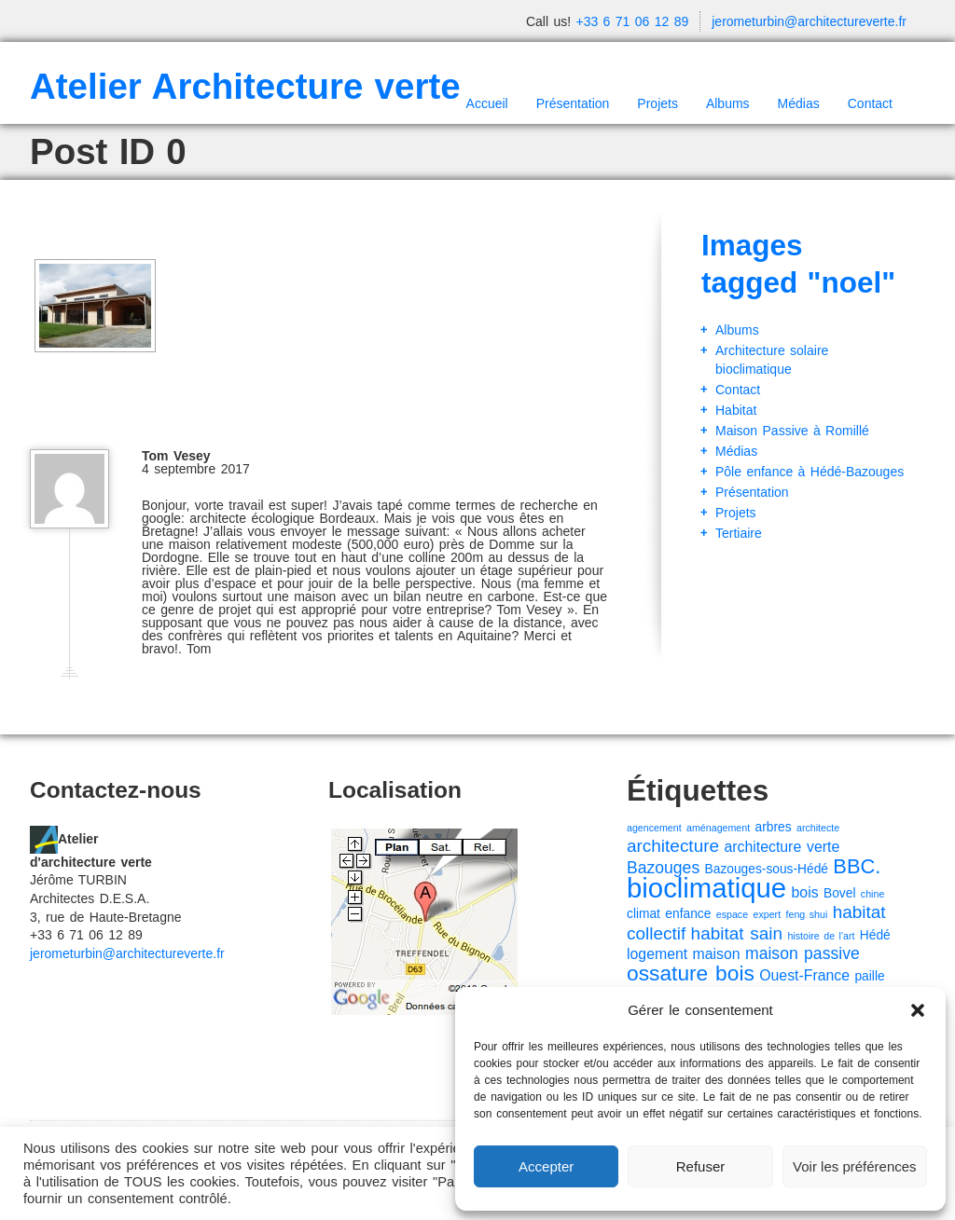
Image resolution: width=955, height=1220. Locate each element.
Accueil (487, 103)
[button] (917, 1010)
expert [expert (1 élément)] (768, 914)
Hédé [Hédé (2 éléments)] (875, 935)
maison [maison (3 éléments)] (716, 954)
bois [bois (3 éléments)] (805, 892)
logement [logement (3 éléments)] (657, 954)
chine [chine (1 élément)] (872, 893)
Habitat (735, 410)
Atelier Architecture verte (245, 86)
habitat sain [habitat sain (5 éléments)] (736, 933)
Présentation (573, 103)
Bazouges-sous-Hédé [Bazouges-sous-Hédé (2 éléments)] (766, 869)
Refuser (701, 1166)
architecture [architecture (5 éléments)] (673, 846)
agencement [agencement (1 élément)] (654, 827)
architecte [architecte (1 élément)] (817, 827)
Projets (657, 103)
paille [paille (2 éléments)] (869, 976)
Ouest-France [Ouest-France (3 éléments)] (804, 975)
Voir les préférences (855, 1166)
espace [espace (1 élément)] (732, 914)
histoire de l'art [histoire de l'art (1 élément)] (820, 935)
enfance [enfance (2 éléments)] (688, 914)
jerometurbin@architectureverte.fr (809, 21)
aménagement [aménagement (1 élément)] (718, 827)
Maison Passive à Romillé (792, 430)
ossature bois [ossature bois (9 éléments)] (690, 973)
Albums (728, 103)
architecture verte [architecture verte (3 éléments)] (781, 847)
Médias (799, 103)
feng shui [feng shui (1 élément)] (807, 914)
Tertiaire (738, 533)
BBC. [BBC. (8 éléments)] (856, 866)
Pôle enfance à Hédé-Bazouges (809, 471)
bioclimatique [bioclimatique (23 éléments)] (706, 887)
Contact (870, 103)
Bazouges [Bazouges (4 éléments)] (663, 867)
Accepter (546, 1166)
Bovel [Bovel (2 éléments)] (839, 893)
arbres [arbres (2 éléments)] (773, 827)
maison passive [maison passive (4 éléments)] (802, 953)
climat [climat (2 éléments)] (643, 914)
